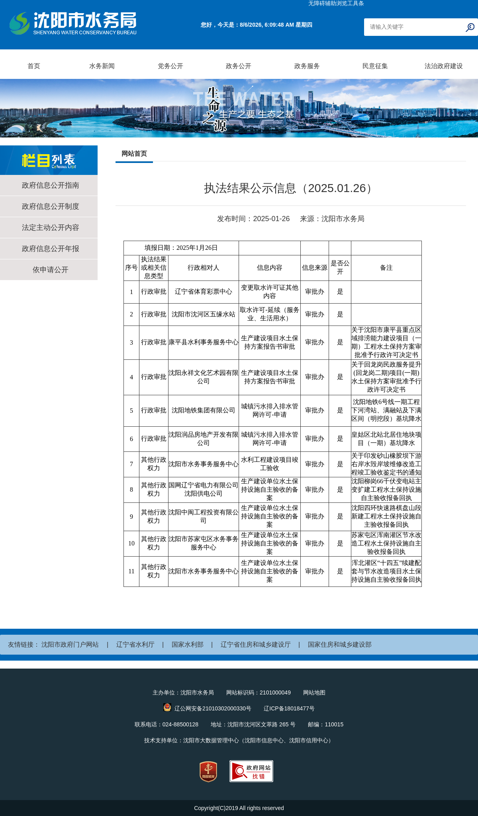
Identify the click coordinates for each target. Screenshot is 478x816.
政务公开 (238, 66)
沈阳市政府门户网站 (70, 644)
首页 (33, 66)
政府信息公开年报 (50, 249)
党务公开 (170, 66)
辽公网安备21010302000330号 (212, 708)
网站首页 (134, 153)
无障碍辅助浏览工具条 (336, 3)
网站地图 (314, 692)
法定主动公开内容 (50, 227)
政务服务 (307, 66)
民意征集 (375, 66)
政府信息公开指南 (50, 185)
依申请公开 (51, 270)
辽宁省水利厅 (135, 644)
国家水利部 (188, 644)
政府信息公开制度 (50, 206)
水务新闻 (102, 66)
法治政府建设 (444, 66)
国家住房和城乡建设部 (340, 644)
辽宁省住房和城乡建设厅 (256, 644)
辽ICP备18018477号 (289, 708)
